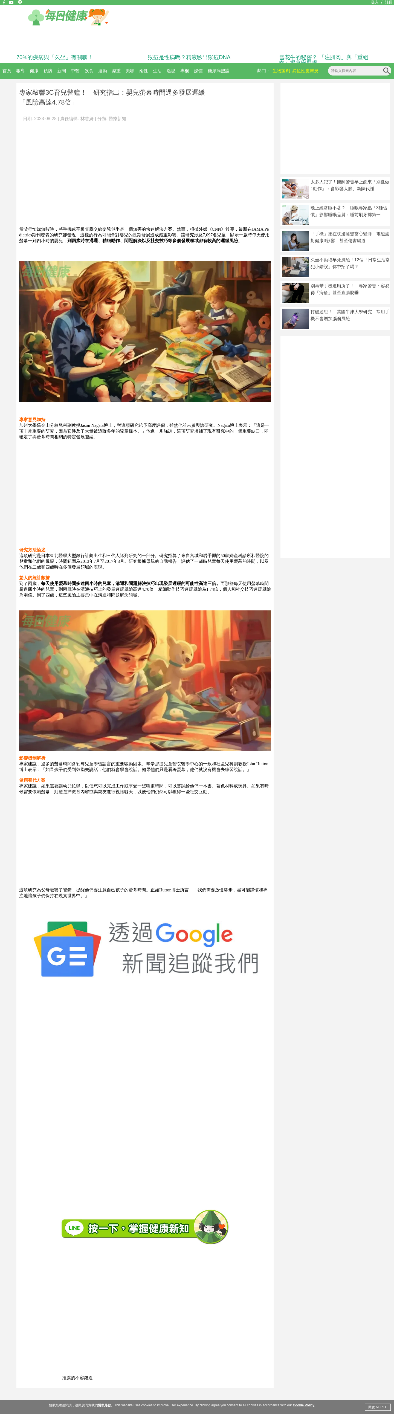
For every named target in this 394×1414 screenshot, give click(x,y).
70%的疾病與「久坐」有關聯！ (54, 57)
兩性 (143, 70)
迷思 (171, 70)
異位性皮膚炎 (305, 70)
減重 (116, 70)
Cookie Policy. (304, 1405)
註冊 (389, 2)
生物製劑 (281, 70)
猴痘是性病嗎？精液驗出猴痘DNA (189, 57)
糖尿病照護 (219, 70)
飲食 (89, 70)
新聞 (61, 70)
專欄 (184, 70)
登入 (375, 2)
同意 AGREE (377, 1407)
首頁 (6, 70)
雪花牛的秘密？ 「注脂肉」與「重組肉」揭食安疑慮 (323, 60)
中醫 (75, 70)
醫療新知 (117, 118)
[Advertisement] (51, 171)
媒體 (198, 70)
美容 (130, 70)
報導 (20, 70)
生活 (157, 70)
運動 (102, 70)
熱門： (263, 70)
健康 (34, 70)
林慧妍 (87, 118)
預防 (48, 70)
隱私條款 (104, 1405)
